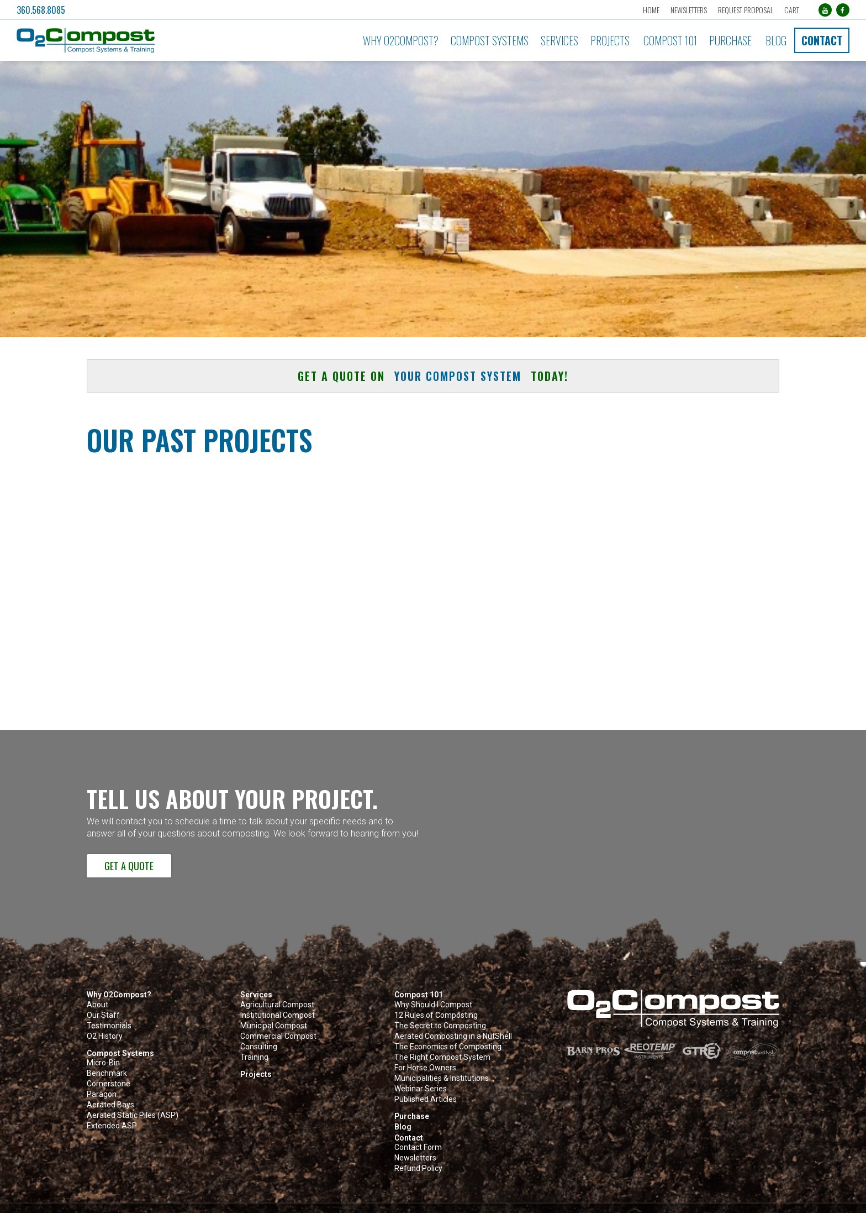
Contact (821, 40)
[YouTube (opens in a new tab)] (825, 10)
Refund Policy (418, 1168)
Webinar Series (420, 1089)
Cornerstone (108, 1084)
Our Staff (103, 1015)
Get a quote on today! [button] (433, 376)
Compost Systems (490, 40)
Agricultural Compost (277, 1005)
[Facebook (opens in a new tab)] (842, 10)
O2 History (105, 1036)
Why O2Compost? (401, 40)
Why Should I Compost (433, 1005)
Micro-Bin (103, 1063)
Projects (610, 40)
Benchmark (107, 1073)
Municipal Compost (273, 1026)
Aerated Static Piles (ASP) (132, 1115)
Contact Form (418, 1147)
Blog (775, 40)
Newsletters (688, 9)
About (97, 1005)
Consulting (258, 1047)
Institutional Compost (277, 1015)
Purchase (730, 40)
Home (651, 9)
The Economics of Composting (447, 1047)
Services (559, 40)
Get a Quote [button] (129, 866)
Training (254, 1057)
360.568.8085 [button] (41, 10)
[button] (144, 40)
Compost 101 (670, 40)
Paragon (102, 1094)
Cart (791, 9)
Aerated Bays (110, 1105)
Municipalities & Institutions (441, 1078)
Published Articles (425, 1099)
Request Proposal (745, 9)
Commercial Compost (278, 1036)
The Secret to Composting (440, 1026)
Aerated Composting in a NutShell (453, 1036)
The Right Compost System (442, 1057)
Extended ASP (112, 1126)
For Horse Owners (425, 1068)
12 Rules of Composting (436, 1015)
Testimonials (109, 1026)
